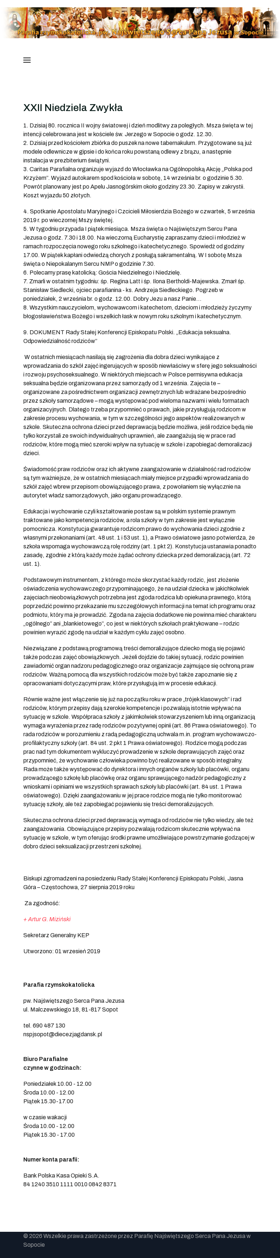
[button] (27, 60)
